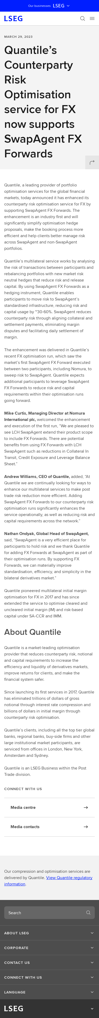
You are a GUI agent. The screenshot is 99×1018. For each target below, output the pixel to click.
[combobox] (43, 912)
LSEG (62, 5)
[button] (49, 933)
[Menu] (92, 18)
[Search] (82, 18)
